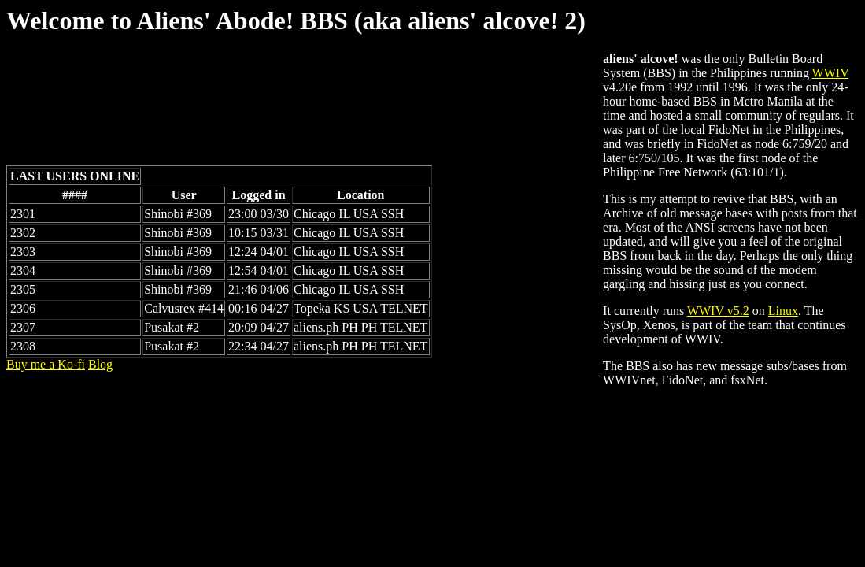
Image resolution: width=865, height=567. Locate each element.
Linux (783, 310)
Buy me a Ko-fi (45, 364)
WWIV (830, 73)
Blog (100, 364)
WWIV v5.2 (718, 310)
